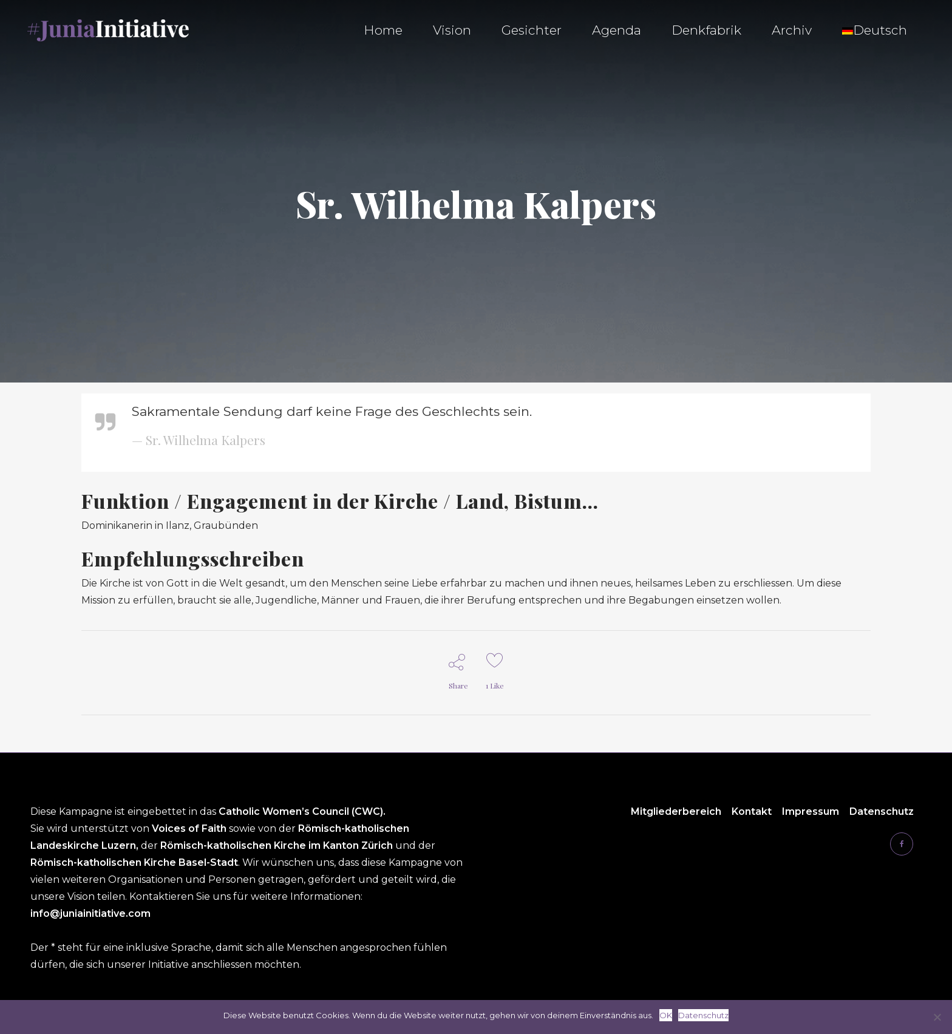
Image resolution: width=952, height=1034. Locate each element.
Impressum (810, 811)
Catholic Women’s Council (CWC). (302, 811)
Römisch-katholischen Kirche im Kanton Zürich (277, 845)
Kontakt (752, 811)
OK (665, 1015)
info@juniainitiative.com (90, 913)
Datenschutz (881, 811)
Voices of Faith (190, 828)
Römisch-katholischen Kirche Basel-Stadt (134, 862)
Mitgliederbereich (676, 811)
